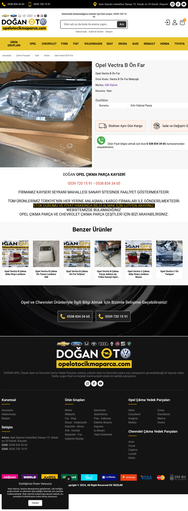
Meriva (161, 418)
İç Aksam (99, 430)
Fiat (76, 43)
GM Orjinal (111, 85)
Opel (33, 43)
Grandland (163, 414)
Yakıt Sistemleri (103, 434)
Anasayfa (7, 55)
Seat (109, 43)
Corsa (160, 410)
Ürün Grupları (14, 44)
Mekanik (70, 414)
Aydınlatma (100, 414)
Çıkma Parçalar (23, 55)
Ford (64, 43)
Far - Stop (70, 418)
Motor (68, 410)
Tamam (35, 503)
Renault (149, 43)
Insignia (133, 418)
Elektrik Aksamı (103, 422)
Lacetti (132, 453)
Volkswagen (93, 43)
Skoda (122, 43)
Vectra (47, 55)
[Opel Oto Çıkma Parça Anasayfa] (24, 22)
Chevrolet (49, 43)
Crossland (134, 414)
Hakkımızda (81, 31)
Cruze (131, 445)
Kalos (131, 457)
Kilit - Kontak (72, 430)
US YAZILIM (116, 485)
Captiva (132, 449)
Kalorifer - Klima (74, 426)
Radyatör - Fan (73, 434)
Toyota (179, 43)
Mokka (132, 422)
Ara (122, 24)
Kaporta (98, 426)
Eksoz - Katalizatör (76, 422)
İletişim (108, 31)
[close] (68, 479)
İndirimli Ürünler (96, 31)
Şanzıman (100, 410)
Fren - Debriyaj (102, 418)
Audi (135, 43)
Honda (164, 43)
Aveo (131, 441)
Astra (131, 410)
